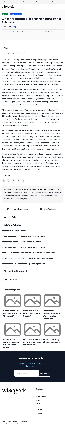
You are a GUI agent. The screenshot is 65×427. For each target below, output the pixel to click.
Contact (38, 403)
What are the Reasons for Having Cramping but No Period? (32, 342)
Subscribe (44, 373)
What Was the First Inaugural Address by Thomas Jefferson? (12, 313)
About (37, 400)
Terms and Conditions (17, 424)
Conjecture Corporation (22, 421)
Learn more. (58, 1)
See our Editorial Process (17, 209)
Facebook (39, 413)
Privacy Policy (5, 424)
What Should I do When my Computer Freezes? (31, 313)
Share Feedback (48, 209)
